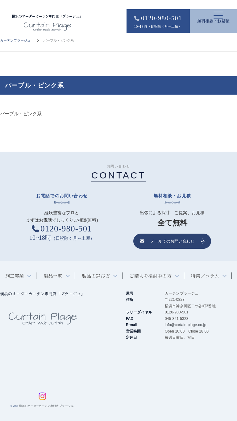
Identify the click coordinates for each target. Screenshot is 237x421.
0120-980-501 (155, 22)
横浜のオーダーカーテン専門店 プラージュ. (46, 406)
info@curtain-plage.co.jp (185, 325)
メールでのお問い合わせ (167, 241)
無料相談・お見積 (212, 21)
